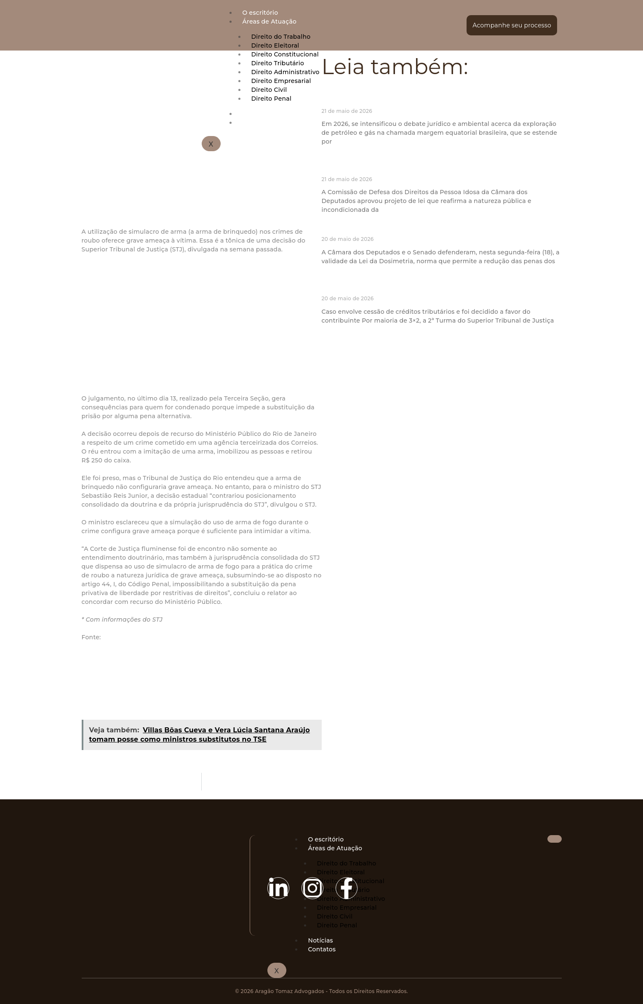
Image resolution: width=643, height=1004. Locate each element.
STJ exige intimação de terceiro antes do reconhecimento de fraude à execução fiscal (438, 286)
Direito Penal (337, 925)
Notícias (320, 940)
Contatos (322, 949)
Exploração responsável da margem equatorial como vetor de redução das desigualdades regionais (440, 99)
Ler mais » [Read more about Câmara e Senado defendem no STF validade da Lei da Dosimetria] (336, 274)
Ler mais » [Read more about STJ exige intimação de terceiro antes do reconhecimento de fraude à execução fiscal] (336, 334)
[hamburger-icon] (457, 12)
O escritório (260, 12)
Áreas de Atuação (270, 21)
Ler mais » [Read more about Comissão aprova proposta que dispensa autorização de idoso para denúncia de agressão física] (336, 223)
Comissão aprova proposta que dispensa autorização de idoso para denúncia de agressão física (435, 167)
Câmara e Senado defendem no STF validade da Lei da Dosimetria (435, 231)
